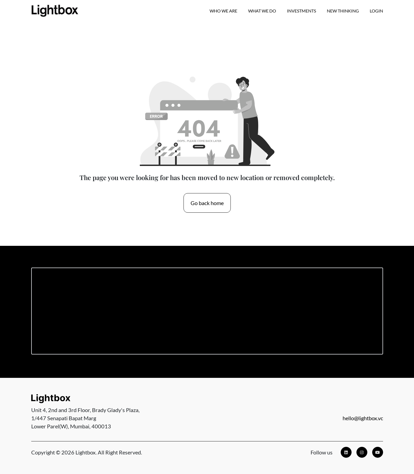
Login (376, 10)
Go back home (207, 203)
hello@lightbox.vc (363, 418)
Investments (301, 10)
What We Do (262, 10)
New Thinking (343, 10)
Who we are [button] (223, 10)
